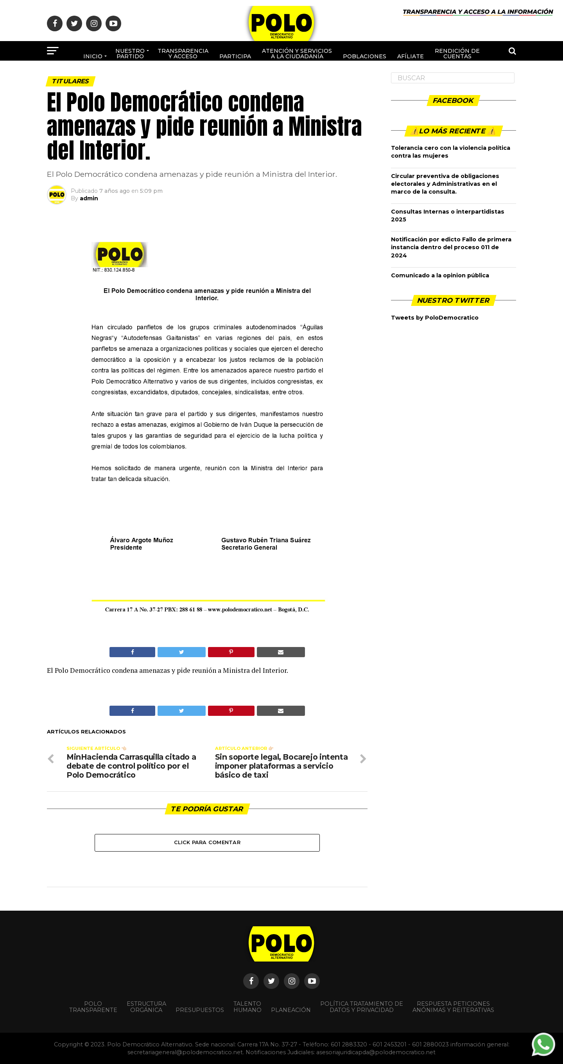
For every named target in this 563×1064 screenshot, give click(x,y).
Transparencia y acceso (183, 53)
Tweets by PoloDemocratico (435, 317)
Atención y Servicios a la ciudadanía (297, 53)
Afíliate (410, 56)
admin (89, 198)
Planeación (291, 1010)
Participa (235, 56)
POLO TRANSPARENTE (93, 1007)
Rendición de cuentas (457, 53)
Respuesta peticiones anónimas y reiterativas (453, 1007)
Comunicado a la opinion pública (440, 275)
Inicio (92, 56)
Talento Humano (247, 1007)
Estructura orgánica (146, 1007)
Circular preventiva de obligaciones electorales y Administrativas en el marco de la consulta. (445, 184)
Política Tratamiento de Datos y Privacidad (361, 1007)
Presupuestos (200, 1010)
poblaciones (364, 56)
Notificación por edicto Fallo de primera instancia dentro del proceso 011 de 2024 (451, 247)
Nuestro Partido (130, 53)
